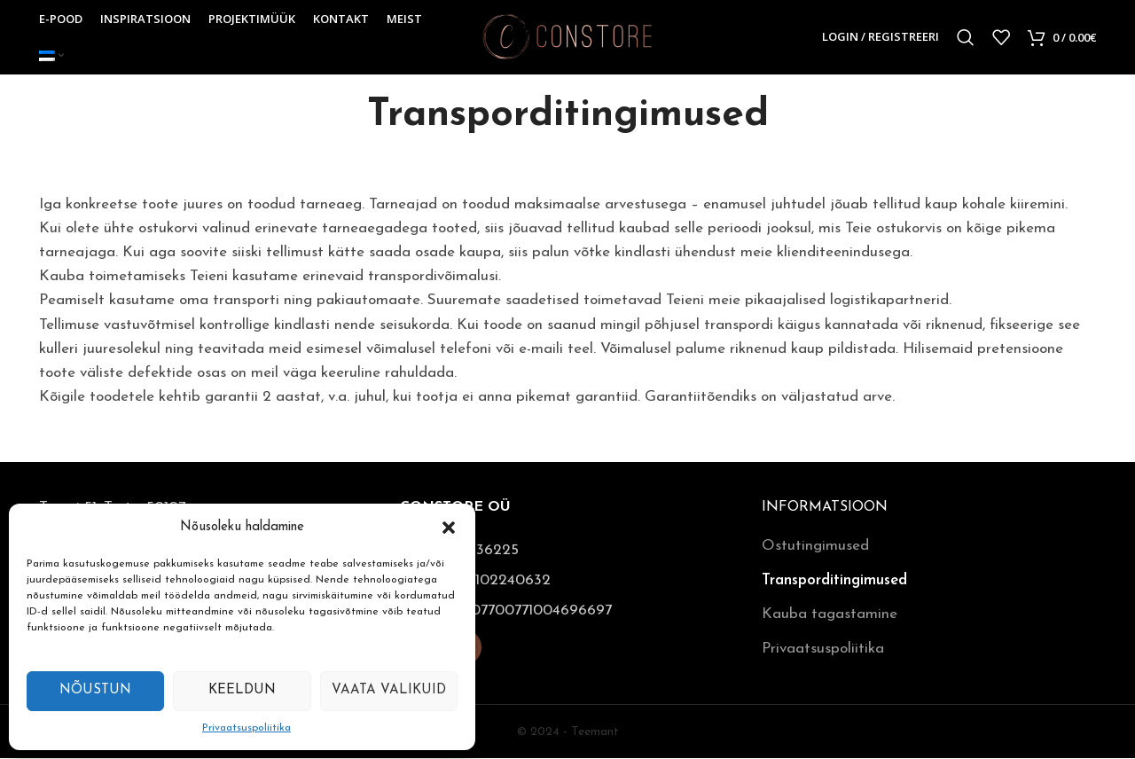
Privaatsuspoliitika (246, 728)
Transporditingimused (834, 581)
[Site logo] (568, 36)
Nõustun (95, 690)
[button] (449, 527)
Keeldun (242, 690)
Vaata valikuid (389, 690)
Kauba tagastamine (829, 614)
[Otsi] (965, 38)
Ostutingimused (815, 546)
